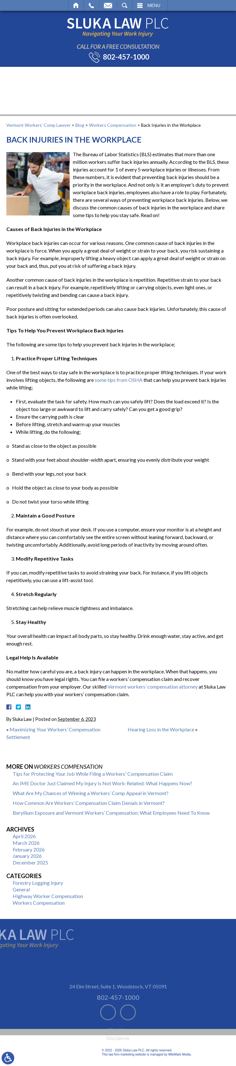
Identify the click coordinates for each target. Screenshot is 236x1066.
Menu (153, 5)
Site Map (118, 1048)
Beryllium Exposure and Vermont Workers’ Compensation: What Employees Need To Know (111, 813)
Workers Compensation (112, 125)
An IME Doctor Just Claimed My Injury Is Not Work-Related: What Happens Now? (102, 783)
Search (124, 5)
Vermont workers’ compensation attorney (152, 687)
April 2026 (24, 836)
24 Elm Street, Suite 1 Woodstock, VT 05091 (118, 1005)
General (21, 889)
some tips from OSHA (119, 380)
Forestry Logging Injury (38, 883)
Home (76, 5)
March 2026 (26, 843)
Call (91, 5)
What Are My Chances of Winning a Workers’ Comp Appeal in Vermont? (91, 793)
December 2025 (30, 862)
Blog (79, 125)
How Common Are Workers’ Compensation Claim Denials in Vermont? (89, 803)
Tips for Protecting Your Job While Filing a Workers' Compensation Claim (93, 774)
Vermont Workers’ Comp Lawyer (38, 125)
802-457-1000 (126, 57)
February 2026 (29, 849)
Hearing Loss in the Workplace (161, 729)
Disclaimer (118, 1057)
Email (108, 5)
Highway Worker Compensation (48, 896)
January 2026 (27, 856)
